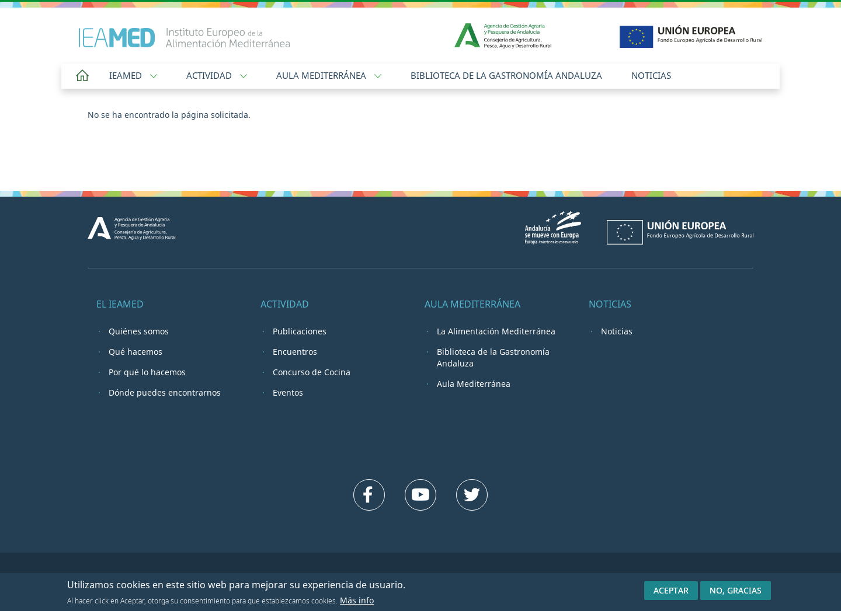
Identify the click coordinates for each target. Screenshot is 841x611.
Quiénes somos (139, 331)
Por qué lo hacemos (147, 372)
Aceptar (671, 592)
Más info (357, 601)
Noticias (651, 75)
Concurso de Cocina (311, 372)
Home (82, 76)
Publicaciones (299, 331)
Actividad (216, 75)
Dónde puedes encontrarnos (165, 392)
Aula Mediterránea (328, 75)
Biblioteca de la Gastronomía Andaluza (506, 75)
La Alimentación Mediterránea (496, 331)
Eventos (288, 392)
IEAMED (133, 75)
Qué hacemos (135, 351)
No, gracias (736, 592)
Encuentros (295, 351)
